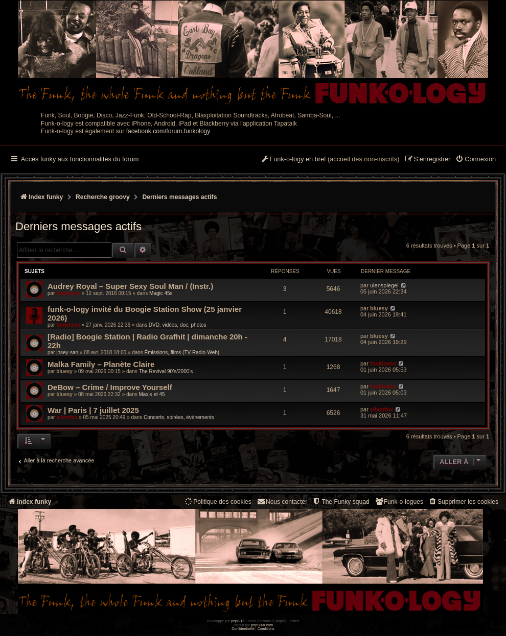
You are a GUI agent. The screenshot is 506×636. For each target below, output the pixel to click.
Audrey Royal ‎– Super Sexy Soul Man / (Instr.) (130, 286)
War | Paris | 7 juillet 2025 (93, 410)
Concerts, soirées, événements (179, 417)
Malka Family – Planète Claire (101, 364)
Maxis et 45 (152, 394)
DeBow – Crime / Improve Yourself (110, 387)
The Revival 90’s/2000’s (166, 371)
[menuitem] (475, 160)
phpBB (236, 621)
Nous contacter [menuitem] (282, 501)
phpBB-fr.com (262, 625)
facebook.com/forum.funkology (168, 131)
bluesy (379, 308)
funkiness (68, 293)
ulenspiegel (384, 285)
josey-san (67, 352)
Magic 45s (161, 293)
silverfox (66, 417)
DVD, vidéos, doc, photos (177, 325)
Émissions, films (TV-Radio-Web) (182, 352)
